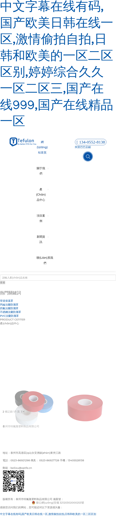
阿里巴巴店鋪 (83, 147)
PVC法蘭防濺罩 (9, 315)
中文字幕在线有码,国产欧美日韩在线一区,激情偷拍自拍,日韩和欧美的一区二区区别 (48, 514)
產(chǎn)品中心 (41, 195)
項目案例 (41, 218)
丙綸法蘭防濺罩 (9, 304)
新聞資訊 (41, 239)
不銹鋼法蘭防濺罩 (10, 312)
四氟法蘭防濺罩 (9, 308)
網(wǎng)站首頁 (42, 147)
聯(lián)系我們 (45, 260)
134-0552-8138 (90, 142)
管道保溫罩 (6, 300)
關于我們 (41, 171)
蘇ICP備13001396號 (76, 499)
